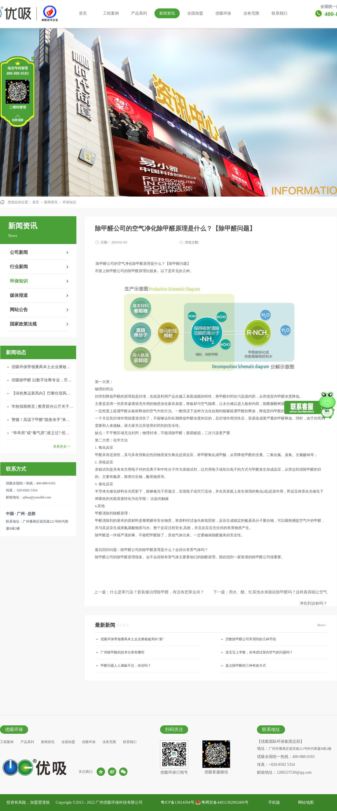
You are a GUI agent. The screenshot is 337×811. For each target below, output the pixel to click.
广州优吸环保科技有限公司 (119, 802)
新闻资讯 (51, 202)
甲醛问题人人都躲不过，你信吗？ (126, 666)
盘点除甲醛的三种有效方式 (246, 666)
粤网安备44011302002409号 (224, 802)
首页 (83, 13)
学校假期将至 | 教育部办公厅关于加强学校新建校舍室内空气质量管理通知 (42, 406)
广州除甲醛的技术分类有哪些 (122, 652)
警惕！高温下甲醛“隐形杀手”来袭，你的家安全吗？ (42, 420)
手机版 (273, 802)
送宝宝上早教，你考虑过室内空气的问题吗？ (259, 652)
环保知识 (69, 202)
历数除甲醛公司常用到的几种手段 (251, 639)
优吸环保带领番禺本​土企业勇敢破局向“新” (42, 367)
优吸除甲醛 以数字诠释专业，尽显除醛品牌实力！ (42, 380)
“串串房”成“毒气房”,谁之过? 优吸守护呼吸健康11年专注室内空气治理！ (42, 433)
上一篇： (149, 592)
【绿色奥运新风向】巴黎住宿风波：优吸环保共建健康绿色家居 (42, 393)
